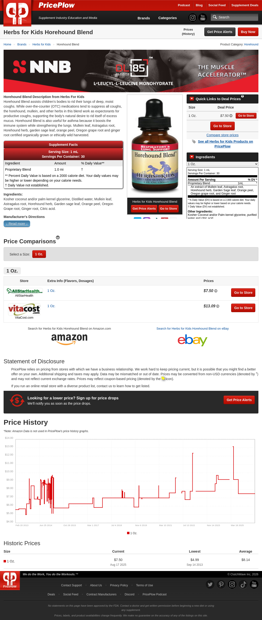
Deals (51, 594)
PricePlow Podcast (155, 594)
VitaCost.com (24, 317)
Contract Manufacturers (101, 594)
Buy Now (248, 32)
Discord (129, 594)
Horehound (251, 44)
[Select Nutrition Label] (222, 164)
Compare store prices (222, 135)
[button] (131, 225)
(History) (188, 34)
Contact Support (71, 585)
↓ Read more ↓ (17, 224)
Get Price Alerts (220, 32)
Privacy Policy (119, 585)
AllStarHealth (24, 295)
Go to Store (246, 115)
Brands (144, 18)
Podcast (184, 5)
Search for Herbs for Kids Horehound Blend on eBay (192, 328)
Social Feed (217, 5)
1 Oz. (39, 254)
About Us (96, 585)
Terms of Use (144, 585)
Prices (188, 29)
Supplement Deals (244, 5)
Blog (199, 5)
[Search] (234, 17)
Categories (167, 18)
